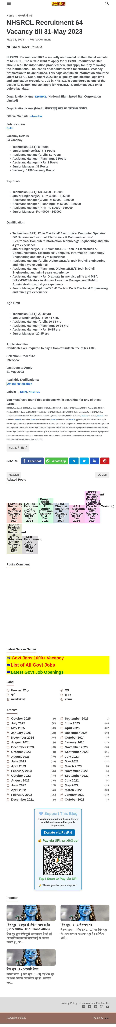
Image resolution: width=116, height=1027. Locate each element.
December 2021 (23, 803)
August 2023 (21, 760)
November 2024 (23, 741)
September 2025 (77, 722)
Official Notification (20, 383)
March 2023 (74, 770)
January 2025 (21, 736)
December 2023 (23, 751)
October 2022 (21, 779)
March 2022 (74, 794)
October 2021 (75, 803)
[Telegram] (74, 461)
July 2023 (72, 760)
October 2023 (21, 756)
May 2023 (72, 765)
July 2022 (72, 784)
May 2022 (72, 789)
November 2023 (77, 751)
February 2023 (22, 775)
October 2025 (21, 722)
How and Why (20, 693)
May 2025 (18, 732)
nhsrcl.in (36, 116)
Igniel (106, 1022)
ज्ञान (67, 693)
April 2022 (19, 794)
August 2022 (21, 784)
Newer (14, 475)
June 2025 (73, 727)
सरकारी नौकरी (20, 448)
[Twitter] (57, 461)
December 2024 (77, 736)
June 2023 (19, 765)
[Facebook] (32, 461)
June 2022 (19, 789)
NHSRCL (41, 96)
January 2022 (75, 798)
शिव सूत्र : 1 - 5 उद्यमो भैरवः (23, 973)
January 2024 (75, 746)
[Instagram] (102, 1011)
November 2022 (77, 775)
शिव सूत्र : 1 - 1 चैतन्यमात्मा (77, 929)
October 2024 (75, 741)
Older (102, 475)
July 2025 (18, 727)
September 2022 (77, 779)
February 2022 (22, 798)
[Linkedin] (94, 461)
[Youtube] (107, 1011)
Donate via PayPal (58, 836)
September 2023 (77, 756)
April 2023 (19, 770)
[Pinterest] (105, 461)
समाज (68, 698)
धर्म (13, 698)
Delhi (10, 128)
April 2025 (73, 732)
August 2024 (21, 746)
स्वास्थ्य (68, 703)
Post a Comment (40, 39)
